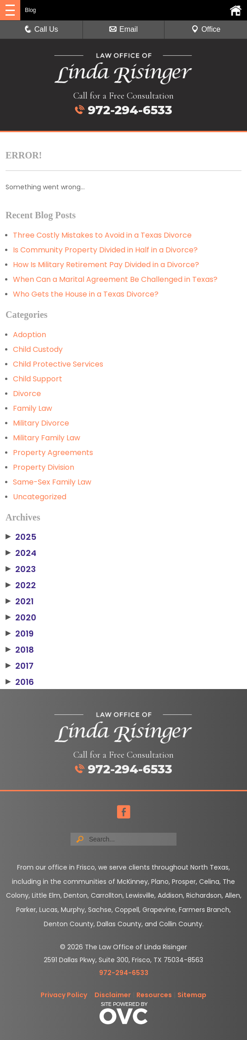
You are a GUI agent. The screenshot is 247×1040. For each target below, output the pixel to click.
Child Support (37, 379)
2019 (20, 633)
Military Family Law (46, 437)
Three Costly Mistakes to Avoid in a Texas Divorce (102, 235)
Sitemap (191, 994)
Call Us (41, 29)
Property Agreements (53, 452)
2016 (20, 682)
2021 (20, 601)
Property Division (43, 467)
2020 (21, 617)
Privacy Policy (64, 994)
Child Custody (38, 349)
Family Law (32, 408)
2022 (21, 585)
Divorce (27, 393)
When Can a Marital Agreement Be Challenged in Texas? (115, 279)
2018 (20, 649)
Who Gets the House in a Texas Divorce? (86, 294)
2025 (21, 537)
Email (123, 29)
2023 (21, 569)
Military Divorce (41, 423)
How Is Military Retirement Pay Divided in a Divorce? (106, 264)
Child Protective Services (58, 364)
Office (206, 29)
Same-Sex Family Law (52, 482)
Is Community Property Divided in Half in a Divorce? (105, 250)
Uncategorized (39, 496)
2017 (20, 666)
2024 (21, 553)
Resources (154, 994)
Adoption (29, 334)
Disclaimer (112, 994)
